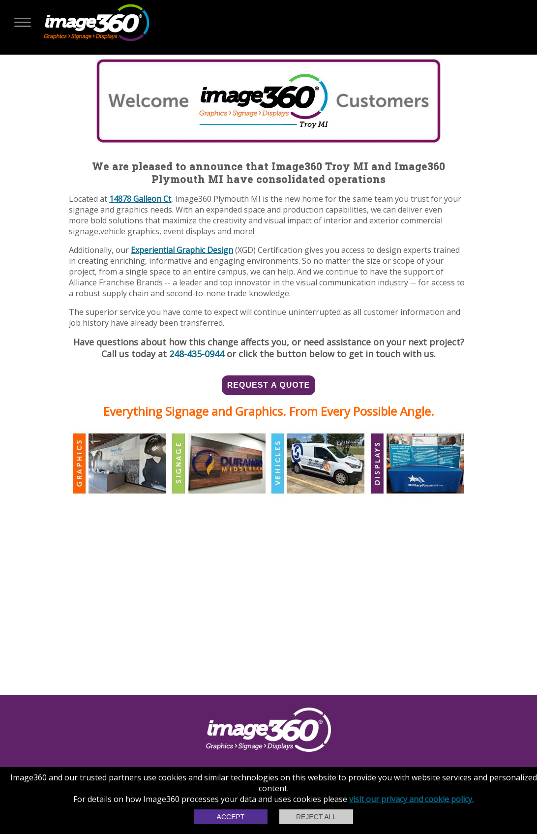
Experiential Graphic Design (182, 250)
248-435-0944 (196, 354)
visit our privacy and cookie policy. (411, 799)
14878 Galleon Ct (140, 198)
